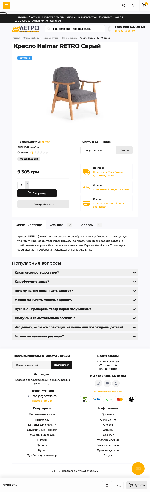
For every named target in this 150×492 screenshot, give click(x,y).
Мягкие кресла (69, 38)
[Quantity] (21, 185)
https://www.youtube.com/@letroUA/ (107, 383)
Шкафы (42, 440)
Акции (108, 455)
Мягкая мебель (31, 38)
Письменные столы (42, 414)
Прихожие (42, 419)
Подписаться (61, 364)
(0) (31, 152)
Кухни (42, 450)
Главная (16, 38)
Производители (108, 450)
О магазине (108, 419)
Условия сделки (108, 440)
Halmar (45, 141)
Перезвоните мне (42, 401)
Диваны (42, 445)
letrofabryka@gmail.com (108, 391)
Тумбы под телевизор (42, 455)
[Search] (49, 28)
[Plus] (27, 183)
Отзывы (108, 429)
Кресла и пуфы (50, 38)
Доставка (108, 414)
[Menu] (6, 5)
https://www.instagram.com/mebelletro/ (98, 383)
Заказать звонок (125, 30)
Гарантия (108, 435)
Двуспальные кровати (42, 429)
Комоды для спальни (42, 424)
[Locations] (123, 5)
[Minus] (27, 187)
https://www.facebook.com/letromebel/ (116, 383)
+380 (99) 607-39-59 (130, 27)
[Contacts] (134, 5)
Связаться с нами (108, 445)
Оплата (108, 424)
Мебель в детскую (42, 435)
